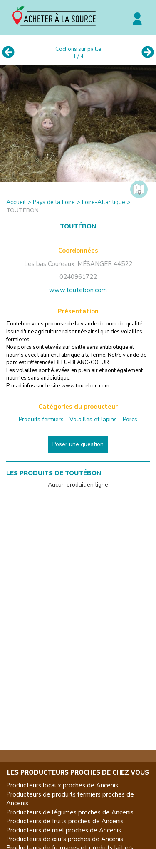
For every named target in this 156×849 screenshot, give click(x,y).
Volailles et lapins (93, 419)
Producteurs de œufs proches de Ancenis (64, 839)
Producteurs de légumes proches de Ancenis (70, 812)
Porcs (130, 419)
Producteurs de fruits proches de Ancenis (65, 821)
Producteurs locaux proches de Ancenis (62, 785)
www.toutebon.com (78, 290)
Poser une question (78, 444)
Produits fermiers (41, 419)
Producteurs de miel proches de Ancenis (63, 830)
